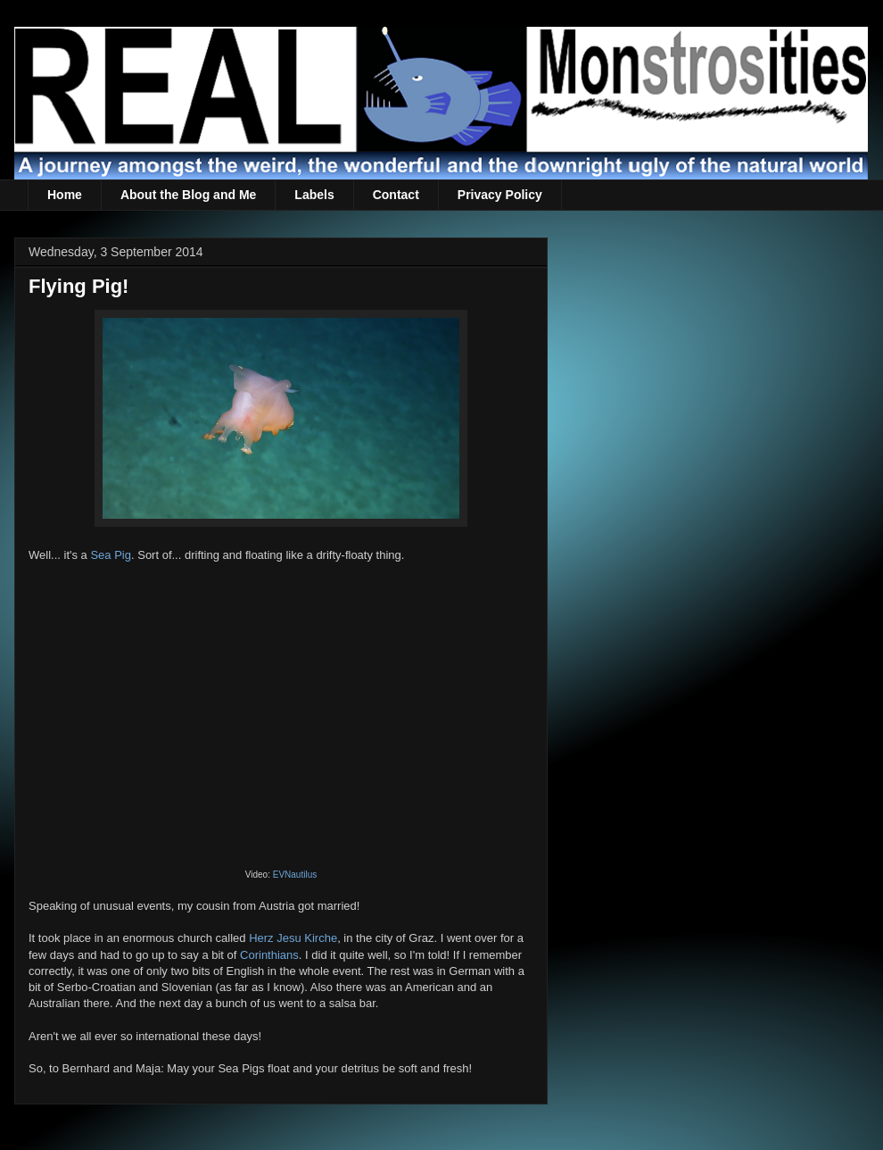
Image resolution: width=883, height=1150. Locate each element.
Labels (314, 195)
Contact (396, 195)
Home (64, 195)
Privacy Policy (500, 195)
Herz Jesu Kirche (293, 938)
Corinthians (269, 955)
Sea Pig (110, 555)
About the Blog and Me (188, 195)
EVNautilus (295, 874)
